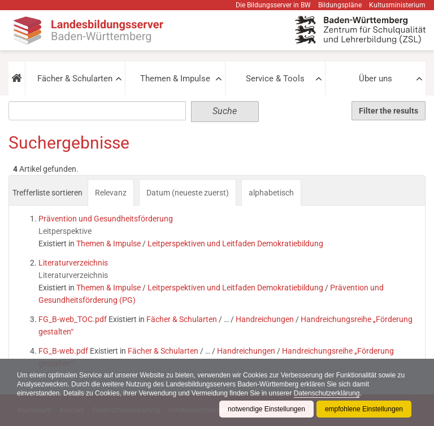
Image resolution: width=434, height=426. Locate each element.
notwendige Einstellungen (266, 409)
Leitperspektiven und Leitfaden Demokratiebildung (235, 243)
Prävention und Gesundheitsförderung (105, 218)
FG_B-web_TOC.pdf (72, 319)
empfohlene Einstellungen (364, 409)
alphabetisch (271, 192)
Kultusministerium (397, 5)
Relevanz (111, 192)
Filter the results (388, 110)
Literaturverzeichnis (73, 262)
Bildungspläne (340, 5)
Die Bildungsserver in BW (273, 5)
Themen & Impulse (175, 78)
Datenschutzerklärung (327, 393)
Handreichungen (265, 319)
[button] (16, 78)
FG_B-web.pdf (63, 350)
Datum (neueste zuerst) (187, 192)
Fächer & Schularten (74, 78)
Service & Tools (275, 78)
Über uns (375, 78)
